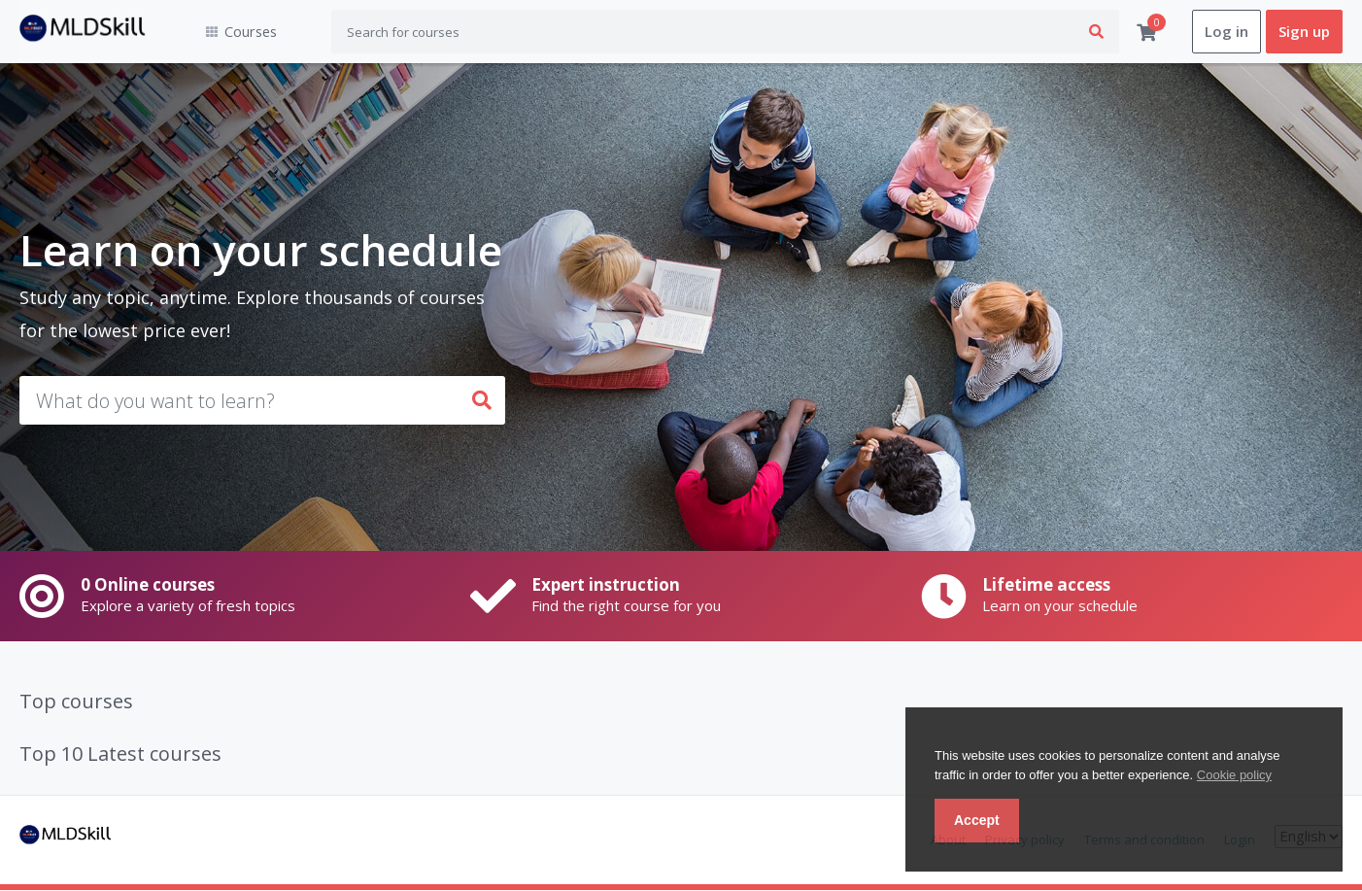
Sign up (1304, 32)
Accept (977, 820)
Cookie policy (1234, 775)
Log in (1226, 32)
